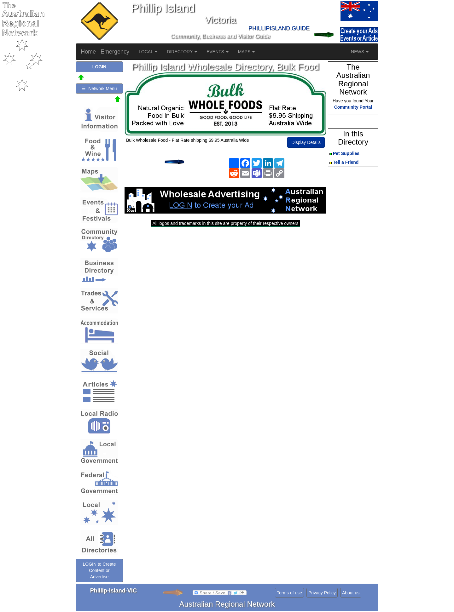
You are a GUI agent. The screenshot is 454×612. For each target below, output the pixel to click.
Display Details (306, 142)
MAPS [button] (246, 51)
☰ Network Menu (99, 88)
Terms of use (289, 592)
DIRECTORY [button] (182, 51)
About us (350, 592)
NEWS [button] (360, 51)
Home (88, 52)
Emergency (115, 52)
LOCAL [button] (148, 51)
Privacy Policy (322, 592)
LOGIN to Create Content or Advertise (99, 570)
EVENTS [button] (218, 51)
